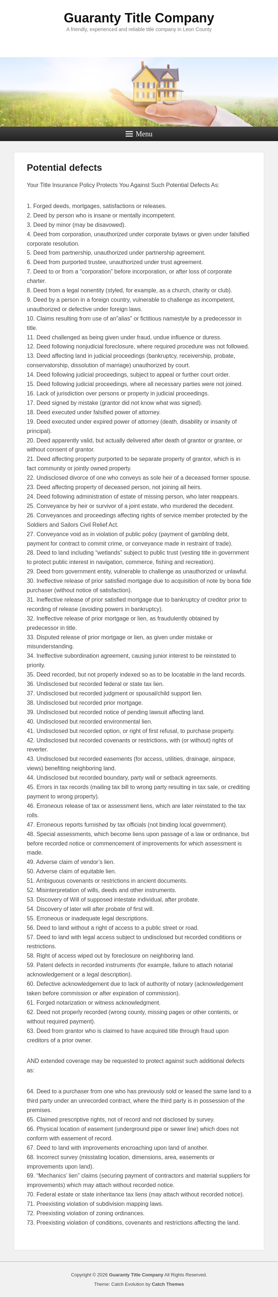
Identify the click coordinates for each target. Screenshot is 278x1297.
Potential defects (64, 167)
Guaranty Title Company (139, 17)
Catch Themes (168, 1284)
